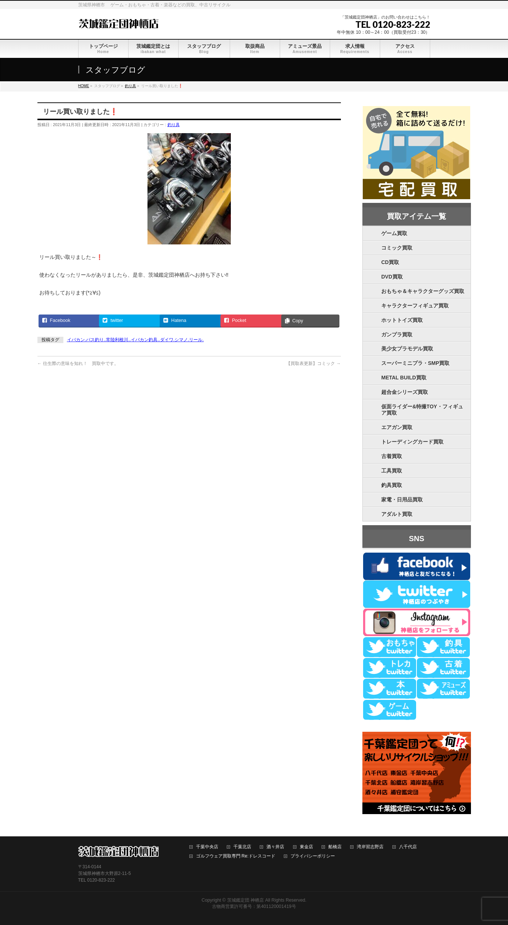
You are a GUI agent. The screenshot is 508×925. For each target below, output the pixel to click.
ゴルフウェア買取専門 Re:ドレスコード (235, 856)
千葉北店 (242, 847)
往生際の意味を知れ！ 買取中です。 (78, 363)
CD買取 (390, 262)
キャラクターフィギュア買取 (415, 306)
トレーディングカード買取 (412, 442)
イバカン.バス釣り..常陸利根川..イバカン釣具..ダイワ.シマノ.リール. (135, 339)
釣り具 (173, 124)
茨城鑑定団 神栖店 (245, 900)
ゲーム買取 (394, 233)
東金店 (306, 847)
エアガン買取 (396, 427)
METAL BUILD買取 (403, 378)
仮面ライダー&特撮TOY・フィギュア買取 (422, 410)
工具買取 (391, 471)
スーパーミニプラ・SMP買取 (415, 363)
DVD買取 (392, 277)
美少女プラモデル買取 (407, 349)
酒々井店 (275, 847)
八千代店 (408, 847)
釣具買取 (391, 485)
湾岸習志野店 (370, 847)
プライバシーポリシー (312, 856)
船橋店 (335, 847)
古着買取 (391, 456)
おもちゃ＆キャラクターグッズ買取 (422, 291)
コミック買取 (396, 248)
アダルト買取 (396, 514)
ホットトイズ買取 (402, 320)
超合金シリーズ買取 (404, 392)
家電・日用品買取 (402, 500)
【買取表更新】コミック (313, 363)
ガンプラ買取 (396, 335)
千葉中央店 (207, 847)
